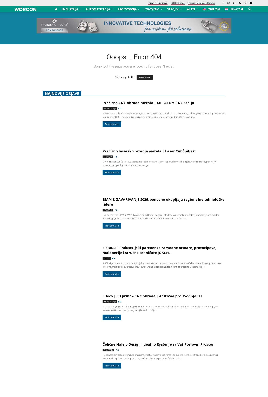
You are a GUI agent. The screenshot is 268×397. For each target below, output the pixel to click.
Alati (192, 9)
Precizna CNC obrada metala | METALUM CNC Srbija (148, 103)
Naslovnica (144, 77)
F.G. (120, 108)
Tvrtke (107, 258)
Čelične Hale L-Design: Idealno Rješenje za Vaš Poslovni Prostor (159, 344)
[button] (249, 9)
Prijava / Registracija (158, 3)
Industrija (71, 9)
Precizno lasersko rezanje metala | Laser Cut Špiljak (149, 151)
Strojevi (174, 9)
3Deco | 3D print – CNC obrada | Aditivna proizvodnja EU (152, 296)
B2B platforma (178, 3)
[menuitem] (211, 9)
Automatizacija (99, 9)
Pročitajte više (112, 124)
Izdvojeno (153, 9)
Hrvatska (108, 157)
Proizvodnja (128, 9)
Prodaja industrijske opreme (201, 3)
